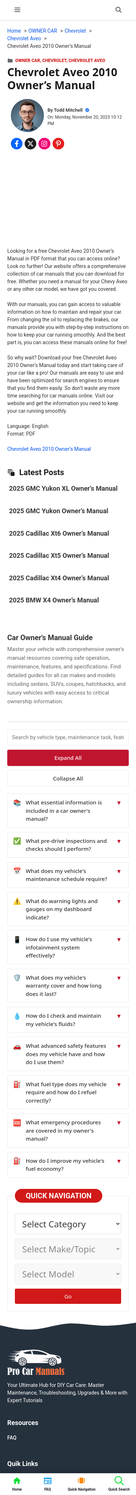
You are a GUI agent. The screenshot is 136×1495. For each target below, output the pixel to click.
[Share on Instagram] (44, 143)
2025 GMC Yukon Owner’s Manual (58, 511)
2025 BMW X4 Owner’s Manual (54, 600)
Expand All (68, 757)
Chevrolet (54, 60)
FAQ (11, 1438)
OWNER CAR (27, 60)
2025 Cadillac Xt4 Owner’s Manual (59, 578)
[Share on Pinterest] (58, 143)
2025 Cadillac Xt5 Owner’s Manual (59, 555)
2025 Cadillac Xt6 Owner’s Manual (59, 533)
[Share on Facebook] (16, 143)
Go (68, 1296)
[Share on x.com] (30, 143)
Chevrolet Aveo (87, 60)
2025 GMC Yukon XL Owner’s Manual (63, 488)
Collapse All (68, 778)
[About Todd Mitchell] (27, 116)
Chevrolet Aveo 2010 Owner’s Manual (49, 449)
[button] (118, 10)
